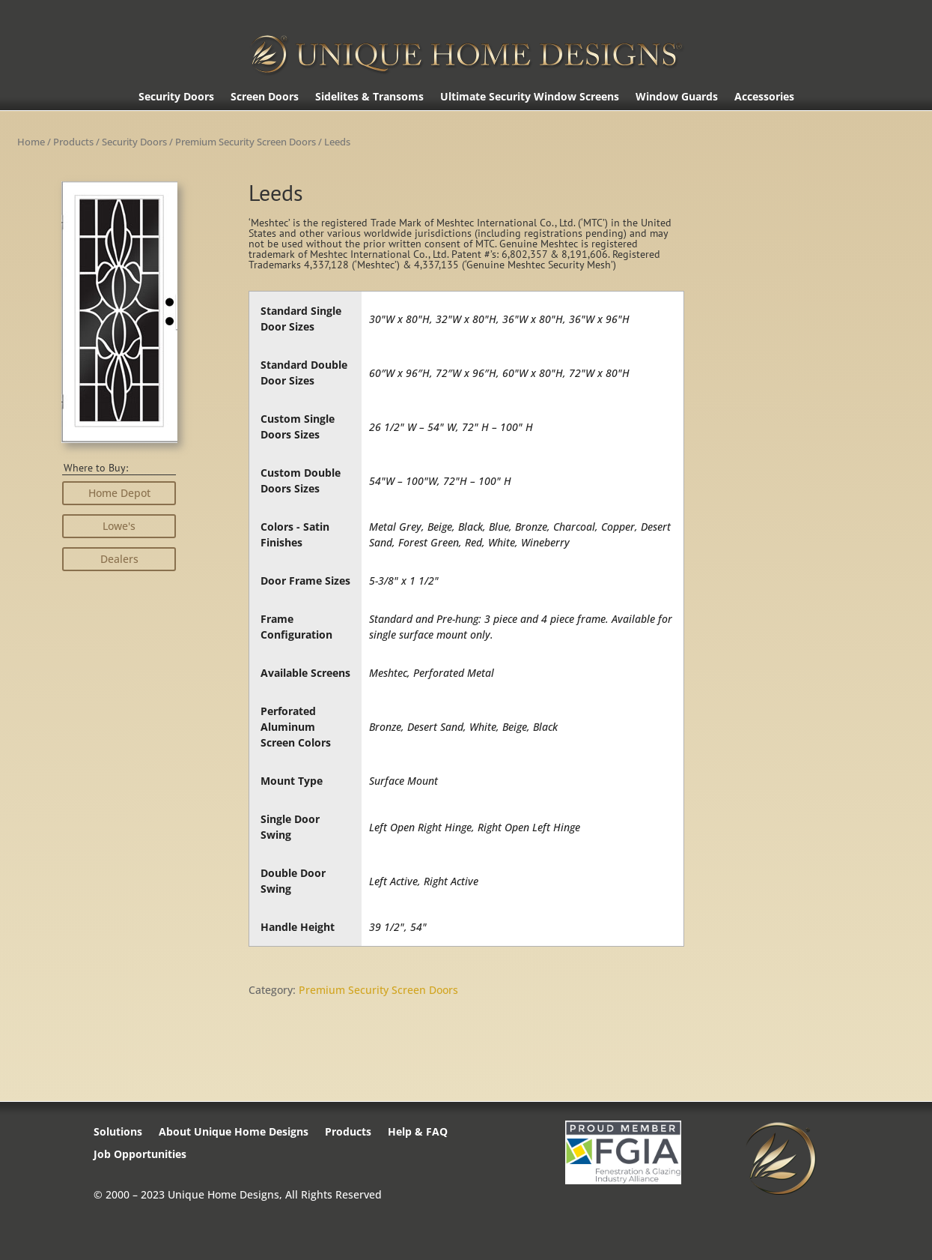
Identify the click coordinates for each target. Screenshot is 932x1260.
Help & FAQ (418, 1133)
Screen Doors (265, 97)
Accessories (764, 97)
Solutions (118, 1133)
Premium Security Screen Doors (245, 141)
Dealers (119, 559)
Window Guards (677, 97)
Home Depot (119, 493)
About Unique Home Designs (233, 1133)
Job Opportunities (140, 1155)
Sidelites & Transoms (369, 97)
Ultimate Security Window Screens (529, 97)
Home (31, 141)
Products (73, 141)
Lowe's (119, 526)
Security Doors (176, 97)
